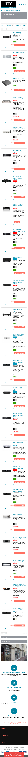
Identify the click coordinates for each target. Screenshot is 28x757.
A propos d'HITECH (6, 641)
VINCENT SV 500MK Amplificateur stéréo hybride (17, 389)
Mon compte (4, 731)
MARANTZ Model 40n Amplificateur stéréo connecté (18, 610)
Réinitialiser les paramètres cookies (16, 749)
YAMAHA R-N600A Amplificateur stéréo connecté (17, 178)
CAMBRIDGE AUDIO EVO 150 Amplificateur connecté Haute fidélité (19, 585)
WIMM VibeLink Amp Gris (18, 78)
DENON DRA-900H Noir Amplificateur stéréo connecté (18, 206)
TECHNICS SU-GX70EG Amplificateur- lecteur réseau (18, 415)
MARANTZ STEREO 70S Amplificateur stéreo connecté (18, 282)
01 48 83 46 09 (14, 754)
